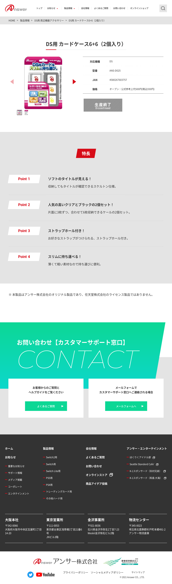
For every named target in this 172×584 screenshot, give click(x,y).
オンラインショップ (139, 8)
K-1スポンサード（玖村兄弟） (146, 471)
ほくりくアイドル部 (140, 457)
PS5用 (49, 477)
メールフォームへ (126, 406)
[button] (74, 81)
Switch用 (51, 464)
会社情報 (85, 8)
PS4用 (49, 484)
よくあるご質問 (101, 8)
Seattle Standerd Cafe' (142, 464)
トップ (39, 8)
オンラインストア (96, 475)
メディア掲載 (15, 479)
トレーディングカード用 (59, 491)
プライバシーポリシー (75, 572)
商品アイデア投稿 (96, 483)
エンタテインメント (18, 493)
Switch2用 (51, 457)
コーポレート (15, 486)
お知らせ (51, 8)
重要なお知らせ (16, 466)
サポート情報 (15, 472)
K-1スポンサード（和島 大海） (146, 477)
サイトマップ (138, 572)
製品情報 (68, 8)
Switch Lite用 (53, 471)
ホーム (9, 448)
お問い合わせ (119, 8)
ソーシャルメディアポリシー (107, 572)
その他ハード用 (54, 498)
